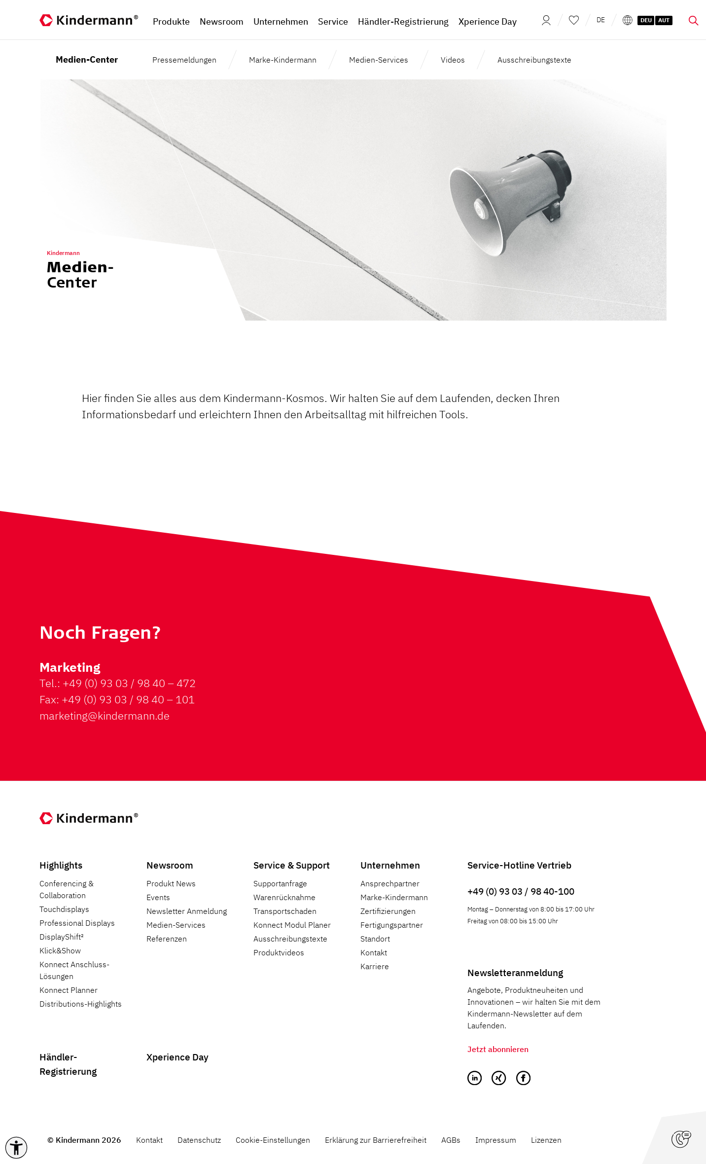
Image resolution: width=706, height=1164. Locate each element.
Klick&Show (60, 950)
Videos (453, 60)
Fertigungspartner (391, 925)
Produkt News (171, 883)
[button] (16, 1147)
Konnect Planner (68, 990)
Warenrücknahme (284, 897)
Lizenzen (546, 1140)
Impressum (495, 1140)
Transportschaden (285, 911)
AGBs (450, 1140)
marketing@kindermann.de (104, 715)
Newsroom (169, 865)
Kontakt (373, 952)
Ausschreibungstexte (534, 60)
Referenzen (166, 939)
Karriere (374, 966)
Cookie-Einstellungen (273, 1140)
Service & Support (291, 865)
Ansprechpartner (390, 883)
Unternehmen (390, 865)
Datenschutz (199, 1140)
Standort (375, 939)
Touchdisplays (64, 909)
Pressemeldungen (184, 60)
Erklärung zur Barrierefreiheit (375, 1140)
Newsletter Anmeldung (186, 911)
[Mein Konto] (543, 19)
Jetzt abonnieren (498, 1049)
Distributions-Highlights (80, 1004)
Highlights (60, 865)
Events (158, 897)
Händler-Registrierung (68, 1064)
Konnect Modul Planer (292, 925)
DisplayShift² (61, 937)
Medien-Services (378, 60)
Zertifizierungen (388, 911)
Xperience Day (177, 1057)
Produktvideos (278, 952)
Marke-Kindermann (283, 60)
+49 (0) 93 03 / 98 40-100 (520, 891)
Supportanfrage (280, 883)
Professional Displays (77, 923)
